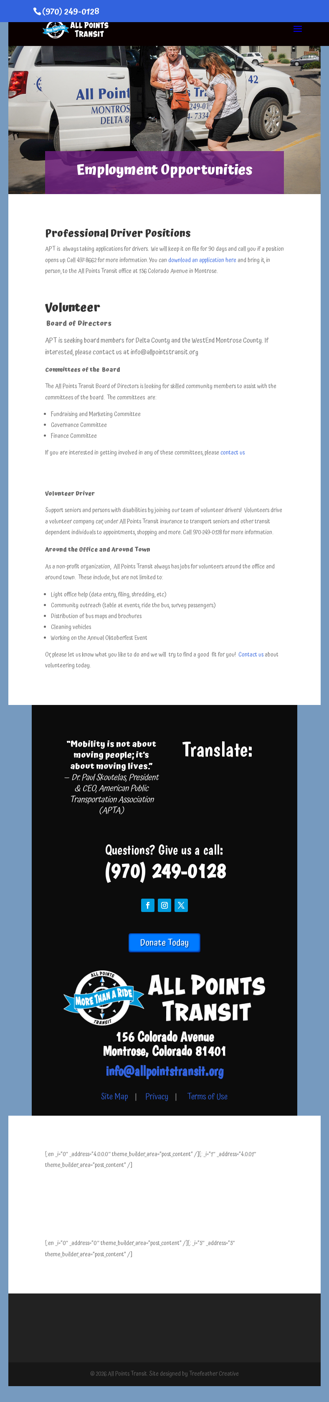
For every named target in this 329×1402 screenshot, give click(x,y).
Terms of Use (207, 1097)
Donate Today (164, 943)
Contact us (251, 654)
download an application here (203, 260)
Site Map (114, 1097)
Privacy (156, 1097)
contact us (232, 452)
